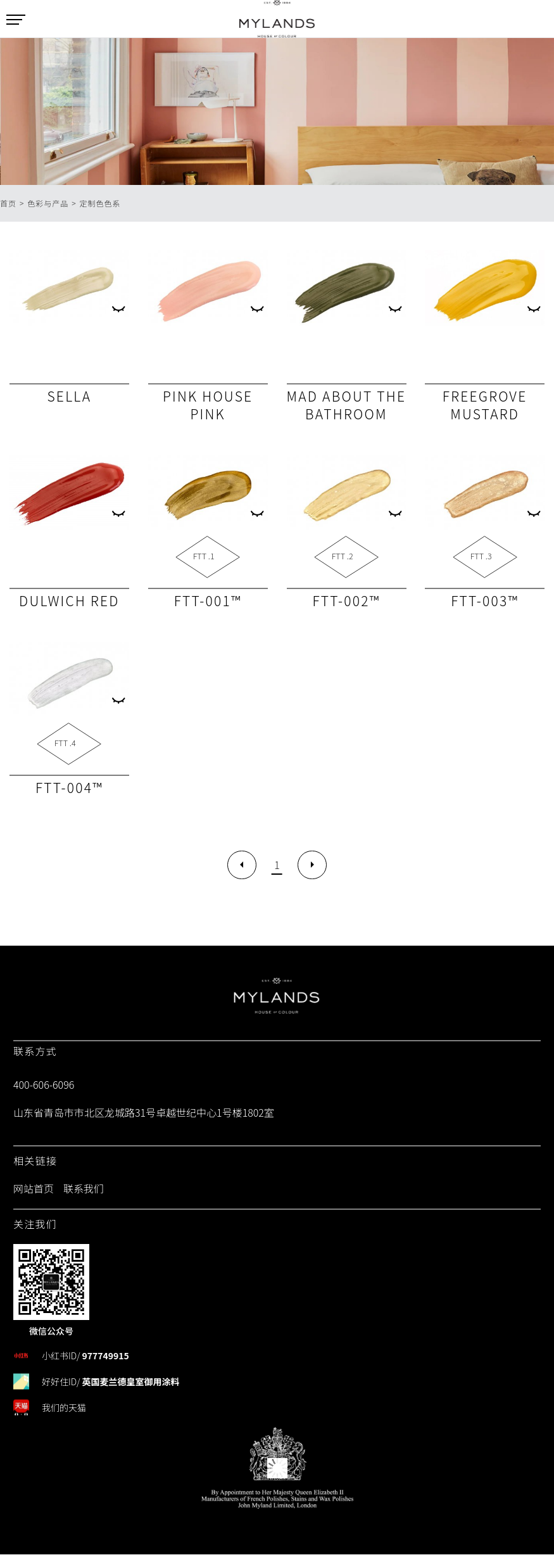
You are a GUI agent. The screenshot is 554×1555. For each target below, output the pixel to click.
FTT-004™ (69, 787)
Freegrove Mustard (485, 404)
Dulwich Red (69, 600)
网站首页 (33, 1188)
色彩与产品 (47, 203)
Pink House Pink (208, 404)
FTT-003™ (485, 600)
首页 (8, 203)
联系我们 (83, 1188)
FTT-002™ (346, 600)
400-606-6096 (43, 1085)
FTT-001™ (208, 600)
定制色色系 (100, 203)
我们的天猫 (64, 1407)
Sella (69, 395)
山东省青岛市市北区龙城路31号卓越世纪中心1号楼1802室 (143, 1112)
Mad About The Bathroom (346, 404)
